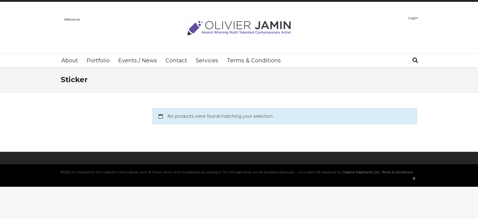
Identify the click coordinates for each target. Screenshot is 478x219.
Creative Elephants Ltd (361, 172)
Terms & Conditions (396, 172)
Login (413, 18)
